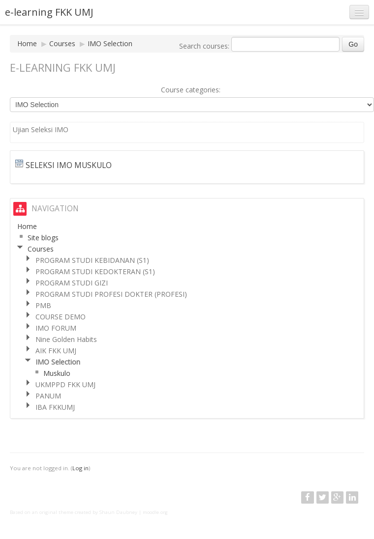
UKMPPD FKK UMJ (65, 384)
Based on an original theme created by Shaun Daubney (73, 512)
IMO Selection (110, 43)
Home (27, 43)
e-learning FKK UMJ (49, 12)
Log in (80, 468)
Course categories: (190, 89)
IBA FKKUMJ (55, 407)
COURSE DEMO (60, 316)
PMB (43, 305)
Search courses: (205, 46)
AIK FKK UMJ (55, 350)
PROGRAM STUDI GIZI (71, 282)
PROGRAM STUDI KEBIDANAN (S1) (92, 260)
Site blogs (43, 237)
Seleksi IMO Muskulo (69, 165)
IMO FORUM (55, 328)
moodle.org (155, 512)
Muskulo (56, 373)
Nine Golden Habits (66, 339)
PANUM (48, 395)
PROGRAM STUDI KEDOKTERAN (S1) (95, 271)
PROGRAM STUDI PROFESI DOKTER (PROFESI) (111, 294)
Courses (62, 43)
